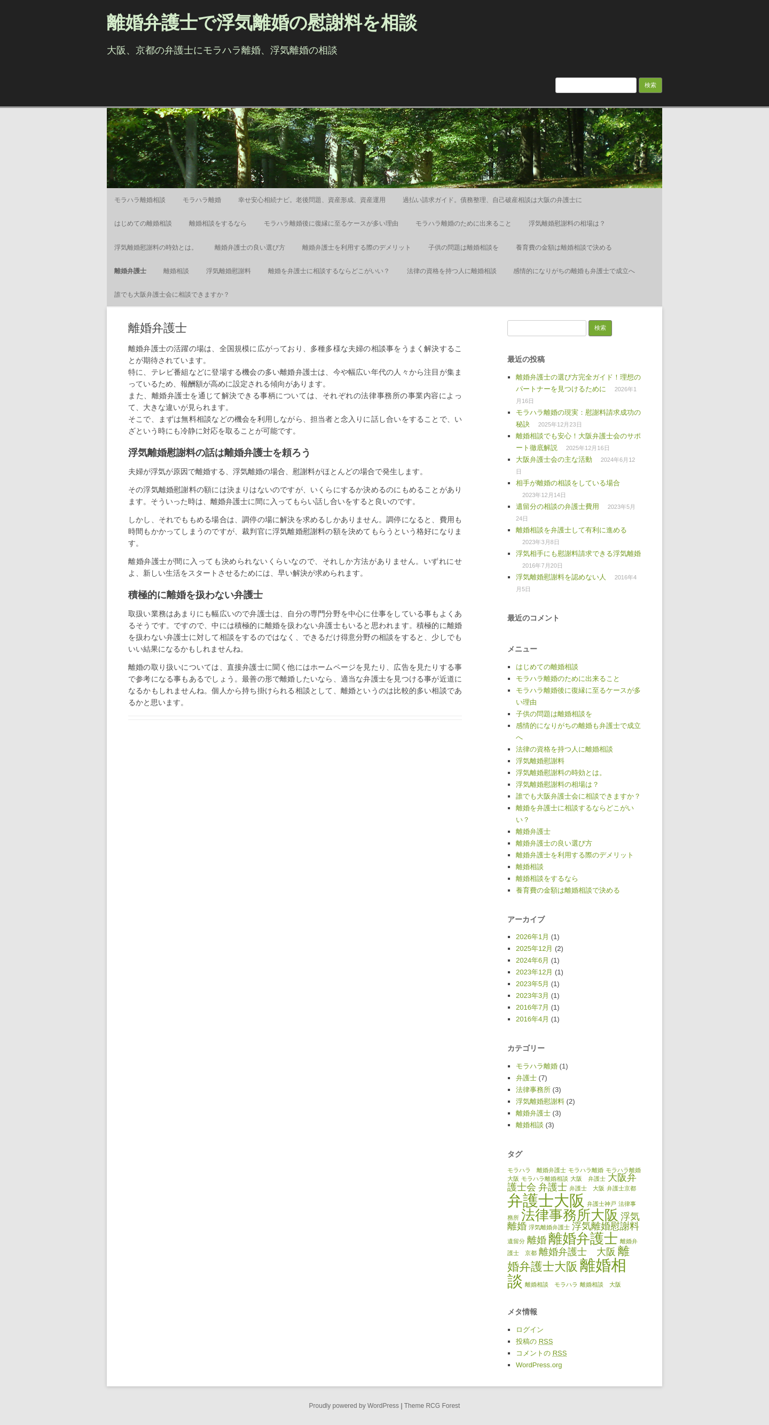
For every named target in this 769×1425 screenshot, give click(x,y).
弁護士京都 (621, 1188)
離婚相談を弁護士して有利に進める (571, 530)
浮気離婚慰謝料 (228, 271)
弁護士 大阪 (587, 1188)
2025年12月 (534, 948)
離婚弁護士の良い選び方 (250, 247)
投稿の (534, 1341)
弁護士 (526, 1078)
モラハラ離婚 (202, 200)
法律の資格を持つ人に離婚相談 (452, 271)
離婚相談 (176, 271)
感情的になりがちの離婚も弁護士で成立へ (574, 271)
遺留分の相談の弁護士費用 (557, 506)
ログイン (530, 1330)
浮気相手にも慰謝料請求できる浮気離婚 (578, 553)
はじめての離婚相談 (143, 223)
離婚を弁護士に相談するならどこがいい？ (329, 271)
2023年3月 (532, 996)
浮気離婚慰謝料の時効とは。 (156, 247)
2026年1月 (532, 937)
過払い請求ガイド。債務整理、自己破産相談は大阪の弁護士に (492, 200)
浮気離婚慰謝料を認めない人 (561, 577)
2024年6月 (532, 960)
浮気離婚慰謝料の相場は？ (567, 223)
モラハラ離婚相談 (140, 200)
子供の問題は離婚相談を (463, 247)
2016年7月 (532, 1007)
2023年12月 (534, 972)
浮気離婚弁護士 (549, 1227)
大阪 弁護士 (588, 1178)
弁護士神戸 (601, 1204)
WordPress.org (539, 1365)
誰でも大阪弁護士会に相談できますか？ (172, 294)
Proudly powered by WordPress (354, 1405)
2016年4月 (532, 1019)
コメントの (541, 1353)
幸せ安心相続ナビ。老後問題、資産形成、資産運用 (312, 200)
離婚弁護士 (130, 271)
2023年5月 (532, 984)
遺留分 (516, 1241)
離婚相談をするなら (218, 223)
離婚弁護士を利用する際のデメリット (356, 247)
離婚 (536, 1240)
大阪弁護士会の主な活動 (554, 459)
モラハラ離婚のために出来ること (463, 223)
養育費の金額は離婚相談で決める (564, 247)
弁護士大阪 (546, 1200)
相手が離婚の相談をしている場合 (568, 483)
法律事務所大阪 (569, 1215)
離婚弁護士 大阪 (577, 1251)
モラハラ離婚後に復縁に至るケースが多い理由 (331, 223)
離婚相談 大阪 (600, 1284)
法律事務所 (533, 1090)
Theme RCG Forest (432, 1405)
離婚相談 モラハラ (551, 1284)
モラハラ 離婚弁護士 (536, 1170)
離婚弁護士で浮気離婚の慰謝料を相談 (262, 22)
